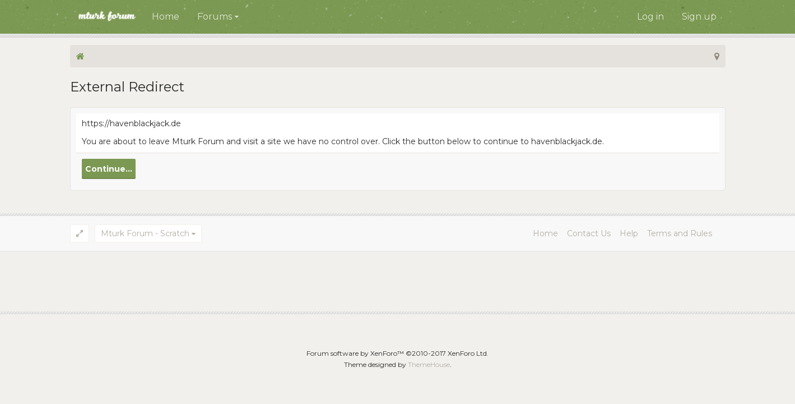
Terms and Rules (679, 233)
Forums (214, 16)
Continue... (108, 169)
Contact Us (589, 233)
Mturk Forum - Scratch (145, 233)
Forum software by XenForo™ (397, 353)
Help (629, 233)
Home (165, 16)
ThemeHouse (429, 364)
